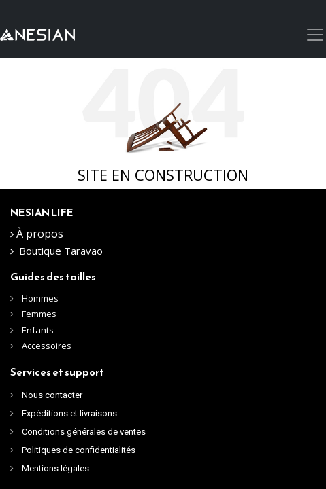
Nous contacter (52, 395)
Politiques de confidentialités (78, 450)
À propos (39, 233)
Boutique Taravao (61, 250)
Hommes (41, 298)
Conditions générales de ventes (84, 432)
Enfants (38, 330)
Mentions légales (55, 468)
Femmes (39, 314)
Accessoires (46, 346)
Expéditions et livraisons (69, 413)
